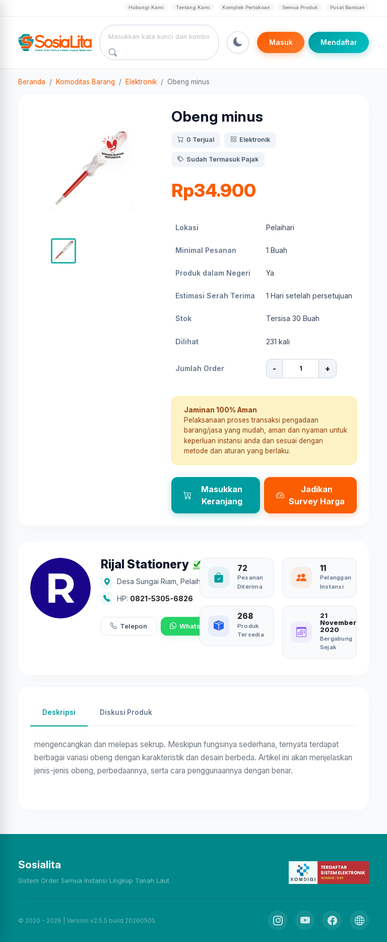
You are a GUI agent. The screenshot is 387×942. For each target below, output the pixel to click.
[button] (63, 251)
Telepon (128, 626)
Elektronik (141, 82)
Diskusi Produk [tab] (126, 712)
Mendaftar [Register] (338, 42)
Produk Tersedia (250, 630)
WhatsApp (191, 626)
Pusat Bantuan (347, 7)
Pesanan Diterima (250, 582)
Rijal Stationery (145, 564)
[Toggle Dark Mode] (238, 42)
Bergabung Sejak (336, 643)
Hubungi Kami (146, 7)
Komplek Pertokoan (246, 7)
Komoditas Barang (85, 82)
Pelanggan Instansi (335, 582)
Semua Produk (300, 7)
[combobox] (159, 36)
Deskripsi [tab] (59, 712)
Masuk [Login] (281, 42)
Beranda (31, 82)
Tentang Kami (193, 7)
